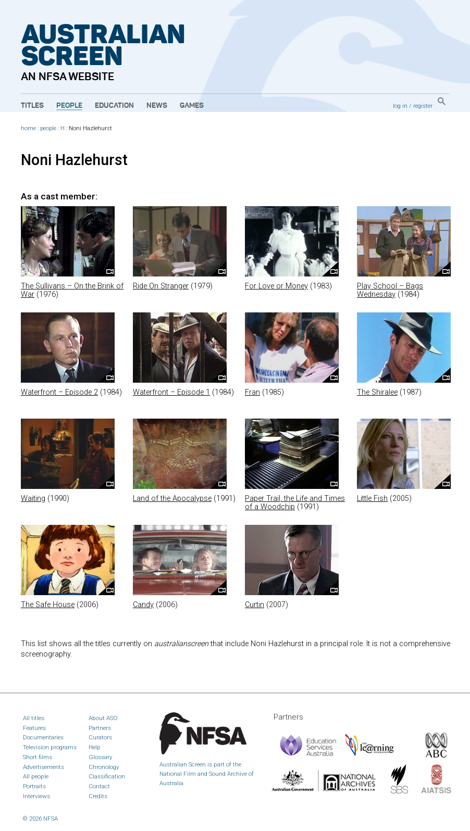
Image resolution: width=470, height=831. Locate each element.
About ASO (103, 718)
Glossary (101, 757)
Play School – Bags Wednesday (390, 290)
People (69, 105)
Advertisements (43, 767)
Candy (143, 604)
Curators (100, 737)
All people (35, 776)
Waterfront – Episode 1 (171, 392)
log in (400, 105)
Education (114, 105)
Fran (252, 392)
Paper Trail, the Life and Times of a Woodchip (295, 502)
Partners (100, 728)
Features (34, 728)
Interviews (36, 796)
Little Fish (372, 498)
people (48, 128)
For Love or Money (276, 286)
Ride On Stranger (161, 286)
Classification (107, 776)
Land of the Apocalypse (172, 498)
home (28, 128)
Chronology (104, 767)
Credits (98, 796)
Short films (37, 757)
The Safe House (48, 604)
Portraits (34, 786)
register (422, 105)
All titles (33, 718)
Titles (32, 105)
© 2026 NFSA (40, 818)
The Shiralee (377, 392)
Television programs (50, 747)
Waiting (33, 498)
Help (95, 747)
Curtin (254, 604)
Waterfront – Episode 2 (59, 392)
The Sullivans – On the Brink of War (72, 290)
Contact (99, 786)
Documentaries (43, 737)
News (156, 105)
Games (192, 105)
